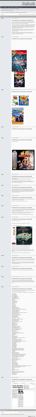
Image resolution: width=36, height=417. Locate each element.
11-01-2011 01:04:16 (15, 36)
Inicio (2, 7)
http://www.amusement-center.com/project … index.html (21, 212)
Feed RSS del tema (5, 16)
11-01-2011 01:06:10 (15, 89)
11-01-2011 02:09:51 (15, 217)
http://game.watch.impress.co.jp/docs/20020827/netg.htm (21, 249)
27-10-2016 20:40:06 (15, 286)
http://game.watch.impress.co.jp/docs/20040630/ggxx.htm (21, 252)
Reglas (9, 7)
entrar (22, 14)
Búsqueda (12, 7)
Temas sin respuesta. (9, 10)
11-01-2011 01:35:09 (15, 195)
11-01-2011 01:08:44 (15, 137)
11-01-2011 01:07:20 (15, 126)
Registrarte (17, 7)
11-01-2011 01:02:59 (15, 18)
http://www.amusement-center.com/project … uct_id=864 (21, 179)
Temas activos (3, 10)
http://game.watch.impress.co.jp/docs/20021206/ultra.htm (21, 245)
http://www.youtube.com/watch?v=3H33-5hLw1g (19, 201)
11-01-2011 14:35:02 (15, 276)
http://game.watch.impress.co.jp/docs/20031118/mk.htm (21, 248)
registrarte (25, 14)
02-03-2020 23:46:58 (15, 377)
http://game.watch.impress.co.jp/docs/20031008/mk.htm (21, 246)
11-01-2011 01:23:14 (15, 174)
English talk (6, 12)
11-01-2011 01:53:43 (15, 205)
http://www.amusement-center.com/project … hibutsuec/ (21, 223)
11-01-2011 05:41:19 (15, 255)
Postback (5, 7)
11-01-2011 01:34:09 (15, 185)
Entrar (20, 7)
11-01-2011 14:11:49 (15, 266)
